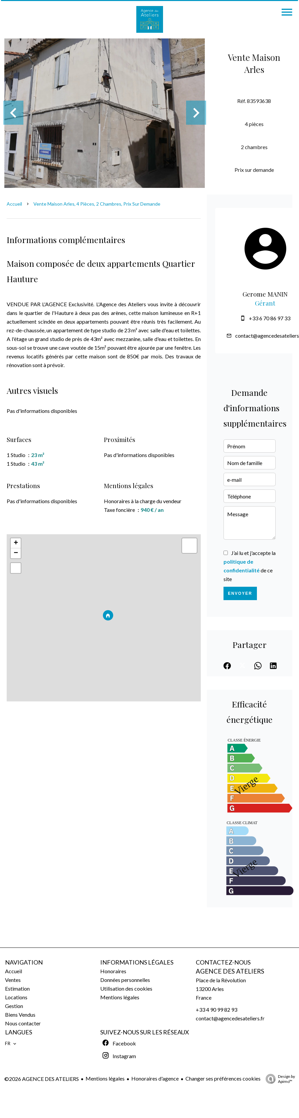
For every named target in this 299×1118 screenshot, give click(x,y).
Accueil (14, 204)
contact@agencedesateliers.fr (230, 1018)
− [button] (16, 553)
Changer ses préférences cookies (223, 1078)
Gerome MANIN (265, 294)
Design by (278, 1079)
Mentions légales (105, 1078)
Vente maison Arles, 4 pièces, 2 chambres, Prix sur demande (96, 204)
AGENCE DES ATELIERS (230, 971)
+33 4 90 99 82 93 (216, 1009)
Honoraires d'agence (155, 1078)
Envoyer (240, 593)
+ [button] (16, 543)
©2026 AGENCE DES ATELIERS (41, 1079)
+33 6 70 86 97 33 (269, 318)
